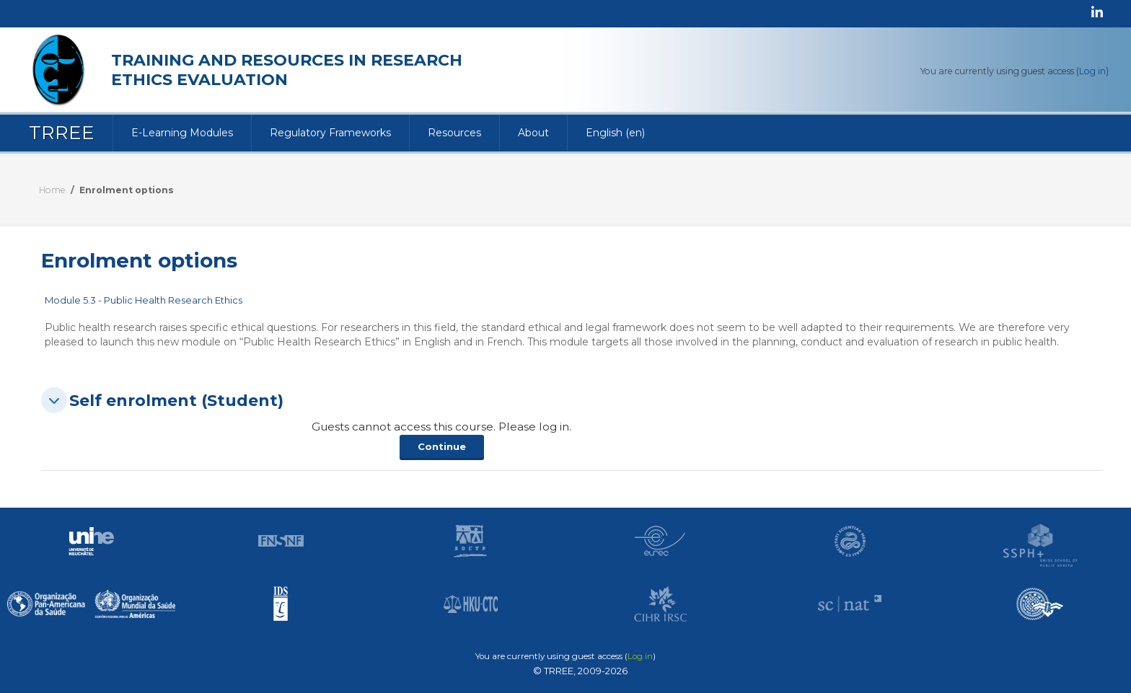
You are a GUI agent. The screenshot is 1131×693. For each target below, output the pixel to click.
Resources (454, 132)
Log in (1092, 71)
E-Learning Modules (182, 132)
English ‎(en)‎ (615, 132)
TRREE (61, 132)
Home (52, 190)
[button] (54, 400)
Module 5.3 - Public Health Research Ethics (143, 300)
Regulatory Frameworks (330, 132)
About (533, 132)
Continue (442, 446)
